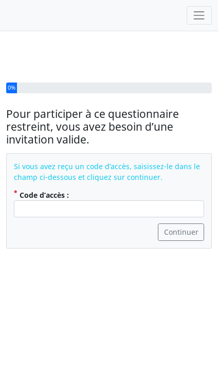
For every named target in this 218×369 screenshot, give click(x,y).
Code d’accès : (41, 178)
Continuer (181, 216)
